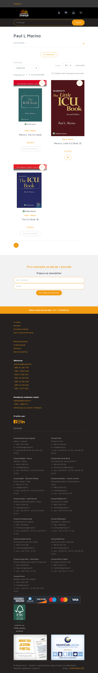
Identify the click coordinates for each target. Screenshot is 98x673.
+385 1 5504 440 (21, 371)
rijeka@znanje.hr (22, 467)
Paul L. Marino (68, 139)
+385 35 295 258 (21, 381)
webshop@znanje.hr (23, 364)
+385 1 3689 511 (21, 404)
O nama (17, 322)
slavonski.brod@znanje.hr (64, 467)
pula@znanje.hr (60, 447)
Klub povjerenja (20, 341)
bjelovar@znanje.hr (61, 548)
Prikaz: (58, 65)
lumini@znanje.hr (60, 490)
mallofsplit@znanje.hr (62, 568)
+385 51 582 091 (21, 374)
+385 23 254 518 (21, 378)
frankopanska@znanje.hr (26, 528)
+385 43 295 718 (21, 367)
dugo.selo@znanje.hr (24, 568)
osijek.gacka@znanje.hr (25, 548)
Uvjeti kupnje (19, 345)
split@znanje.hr (22, 487)
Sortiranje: (18, 62)
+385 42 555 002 (59, 487)
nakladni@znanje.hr (22, 400)
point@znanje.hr (22, 585)
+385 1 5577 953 (21, 388)
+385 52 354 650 (21, 385)
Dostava (17, 348)
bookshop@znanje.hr (24, 447)
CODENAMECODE (76, 668)
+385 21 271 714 (21, 484)
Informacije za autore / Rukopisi (28, 407)
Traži (78, 22)
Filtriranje (49, 55)
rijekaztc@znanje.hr (61, 508)
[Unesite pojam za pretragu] (49, 23)
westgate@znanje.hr (62, 528)
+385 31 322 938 (21, 545)
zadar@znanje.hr (22, 508)
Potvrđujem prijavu (49, 293)
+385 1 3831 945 (21, 582)
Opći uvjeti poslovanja (23, 332)
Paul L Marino (30, 130)
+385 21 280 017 (59, 565)
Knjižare (17, 3)
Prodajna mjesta (21, 329)
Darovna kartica (21, 352)
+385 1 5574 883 (21, 525)
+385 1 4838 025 (22, 565)
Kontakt (17, 325)
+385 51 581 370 (59, 505)
